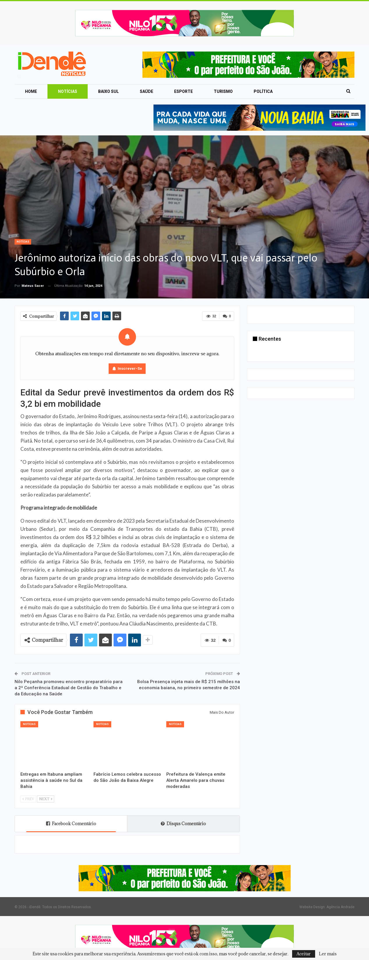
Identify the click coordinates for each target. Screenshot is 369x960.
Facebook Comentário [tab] (71, 823)
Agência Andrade (340, 907)
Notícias (67, 91)
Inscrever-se (130, 368)
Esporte (183, 91)
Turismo (223, 91)
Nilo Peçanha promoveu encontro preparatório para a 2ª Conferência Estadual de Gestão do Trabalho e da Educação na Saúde (69, 687)
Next (45, 799)
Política (263, 91)
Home (31, 91)
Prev (28, 799)
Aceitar (303, 954)
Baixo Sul (108, 91)
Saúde (146, 91)
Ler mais (328, 954)
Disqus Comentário (183, 823)
